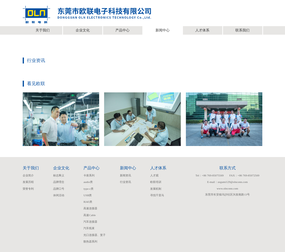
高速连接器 (90, 208)
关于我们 (43, 30)
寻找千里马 (157, 195)
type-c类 (88, 188)
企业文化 (83, 30)
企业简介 (28, 175)
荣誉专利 (28, 188)
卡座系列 (88, 175)
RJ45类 (87, 201)
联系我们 (242, 30)
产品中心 (122, 30)
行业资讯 (125, 181)
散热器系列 (90, 241)
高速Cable (89, 215)
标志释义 (58, 175)
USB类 (87, 195)
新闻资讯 (125, 175)
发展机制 (155, 188)
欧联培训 (155, 181)
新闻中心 (162, 30)
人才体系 (202, 30)
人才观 (154, 175)
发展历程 (28, 181)
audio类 (87, 181)
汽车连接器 (90, 221)
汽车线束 (88, 228)
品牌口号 (58, 188)
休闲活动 (58, 195)
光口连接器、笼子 (94, 234)
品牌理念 (58, 181)
